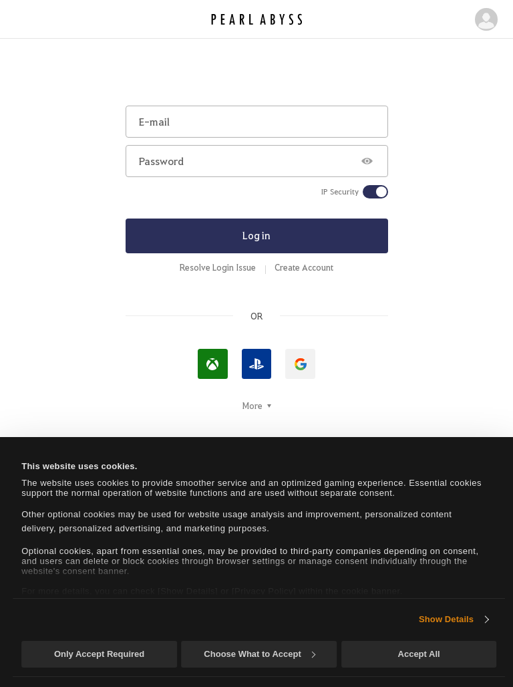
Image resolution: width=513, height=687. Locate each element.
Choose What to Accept (259, 654)
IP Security (340, 191)
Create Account (304, 267)
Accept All (419, 654)
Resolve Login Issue (218, 267)
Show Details (446, 619)
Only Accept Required (99, 654)
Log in (256, 235)
